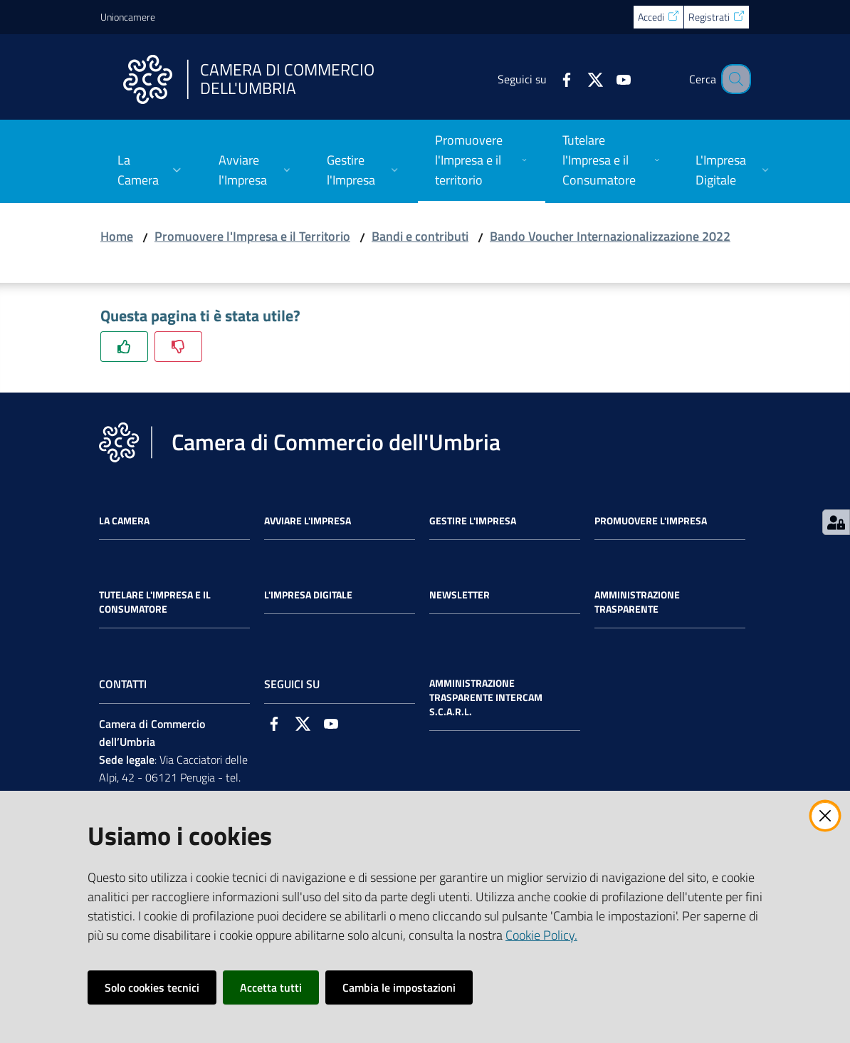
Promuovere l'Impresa (650, 521)
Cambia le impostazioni (399, 987)
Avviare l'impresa (307, 521)
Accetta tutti (271, 987)
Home (116, 236)
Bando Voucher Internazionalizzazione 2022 (610, 236)
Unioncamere (127, 16)
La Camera (124, 521)
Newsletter (459, 595)
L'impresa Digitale (308, 595)
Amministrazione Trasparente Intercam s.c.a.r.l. (485, 697)
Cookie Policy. (541, 935)
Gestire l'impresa (472, 521)
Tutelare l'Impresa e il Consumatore (155, 602)
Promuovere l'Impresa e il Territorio (252, 236)
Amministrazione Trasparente (637, 602)
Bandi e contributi (420, 236)
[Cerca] (732, 79)
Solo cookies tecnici (152, 987)
